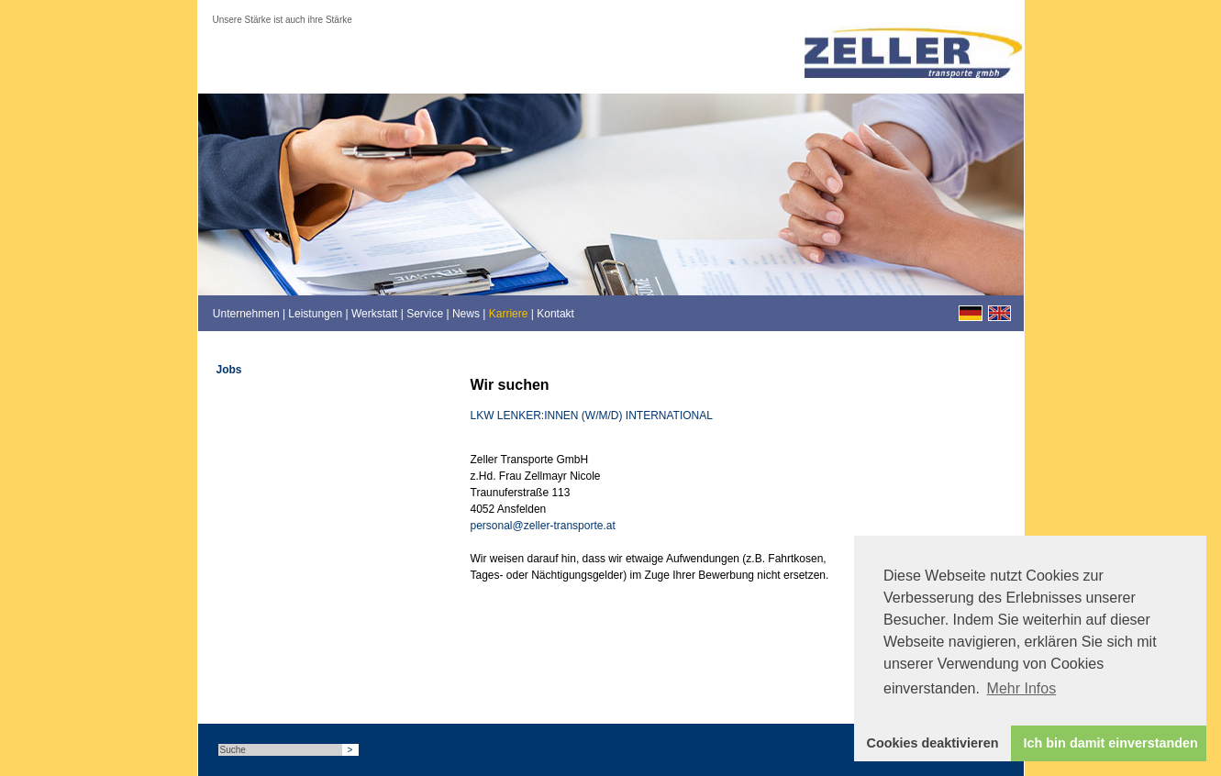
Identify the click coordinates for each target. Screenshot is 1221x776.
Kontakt (555, 313)
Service (424, 313)
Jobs (229, 369)
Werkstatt (374, 313)
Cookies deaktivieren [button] (933, 743)
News (466, 313)
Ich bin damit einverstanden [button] (1111, 743)
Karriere (508, 313)
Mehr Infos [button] (1022, 688)
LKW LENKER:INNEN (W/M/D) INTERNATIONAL (592, 415)
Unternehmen (246, 313)
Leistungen (315, 313)
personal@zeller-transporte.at (543, 525)
